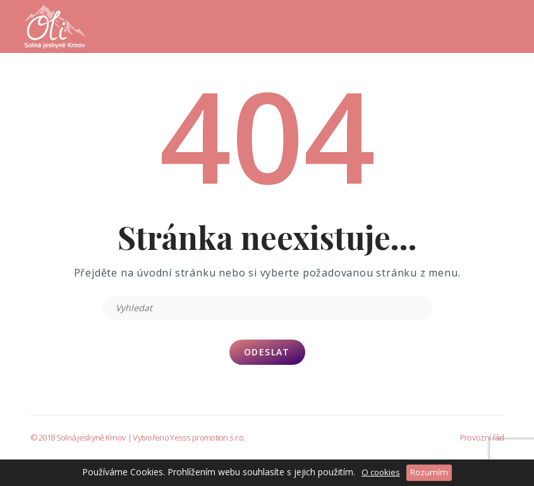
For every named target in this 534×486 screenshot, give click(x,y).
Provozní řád (482, 437)
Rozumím (429, 472)
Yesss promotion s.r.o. (207, 437)
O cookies (380, 472)
